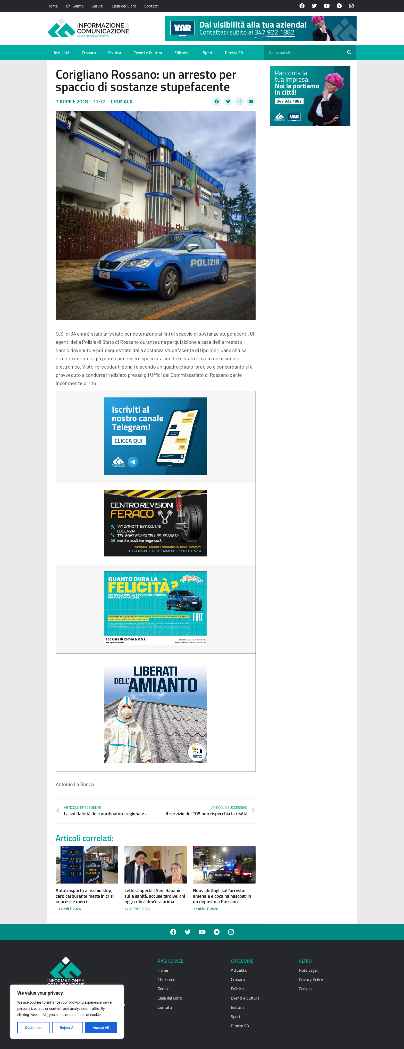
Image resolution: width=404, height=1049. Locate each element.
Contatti (151, 6)
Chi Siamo (74, 6)
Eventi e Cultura (147, 52)
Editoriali (182, 52)
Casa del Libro (124, 6)
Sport (208, 52)
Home (52, 6)
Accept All (101, 1028)
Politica (114, 52)
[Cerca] (349, 52)
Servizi (98, 6)
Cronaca (89, 52)
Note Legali (309, 970)
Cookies (305, 989)
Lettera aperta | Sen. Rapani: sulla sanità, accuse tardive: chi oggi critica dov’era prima (154, 896)
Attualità (61, 52)
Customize (34, 1028)
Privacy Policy (311, 979)
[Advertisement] (309, 209)
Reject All (67, 1028)
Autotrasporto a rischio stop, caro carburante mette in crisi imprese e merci (85, 896)
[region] (67, 1012)
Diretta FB (234, 52)
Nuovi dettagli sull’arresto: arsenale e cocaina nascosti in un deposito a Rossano (222, 896)
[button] (216, 101)
